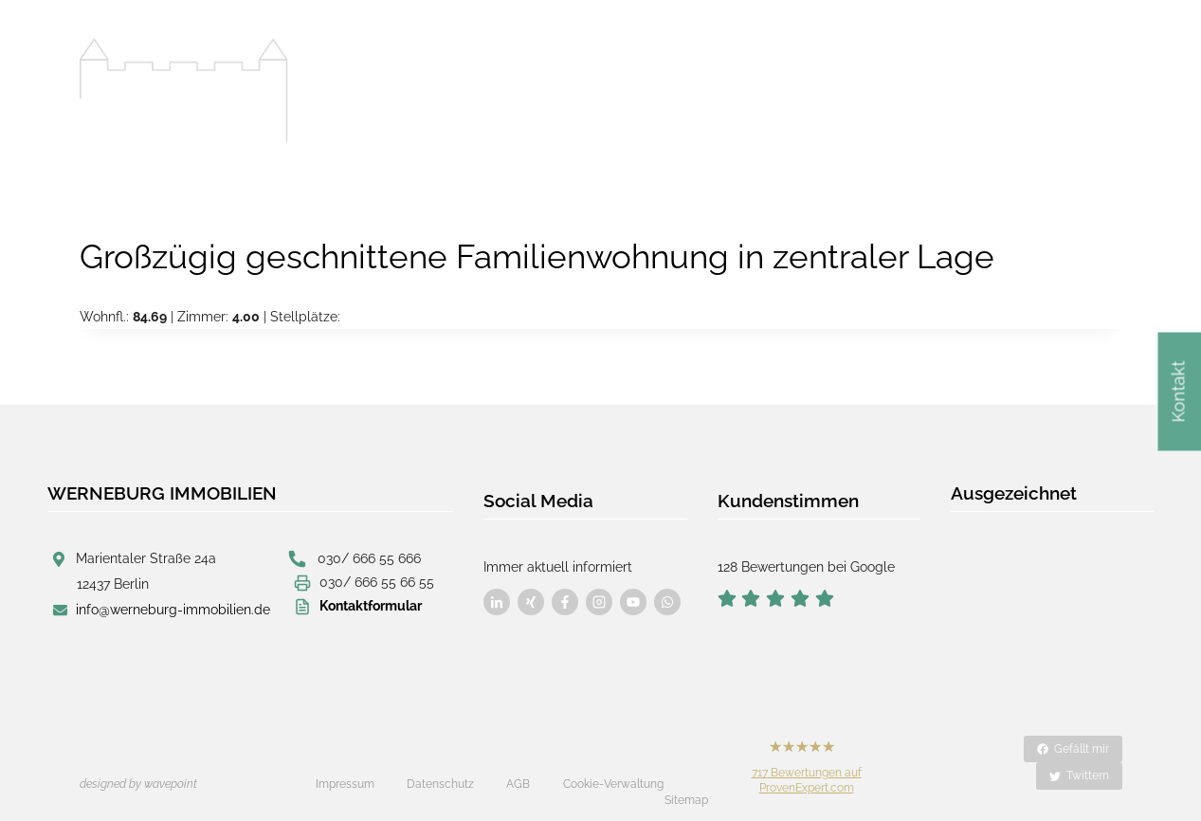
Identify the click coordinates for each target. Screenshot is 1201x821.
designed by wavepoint (138, 768)
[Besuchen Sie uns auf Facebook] (496, 592)
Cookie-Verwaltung (613, 768)
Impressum (345, 768)
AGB (518, 768)
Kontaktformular (370, 604)
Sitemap (686, 768)
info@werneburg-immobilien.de (173, 609)
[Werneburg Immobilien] (184, 91)
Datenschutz (440, 768)
